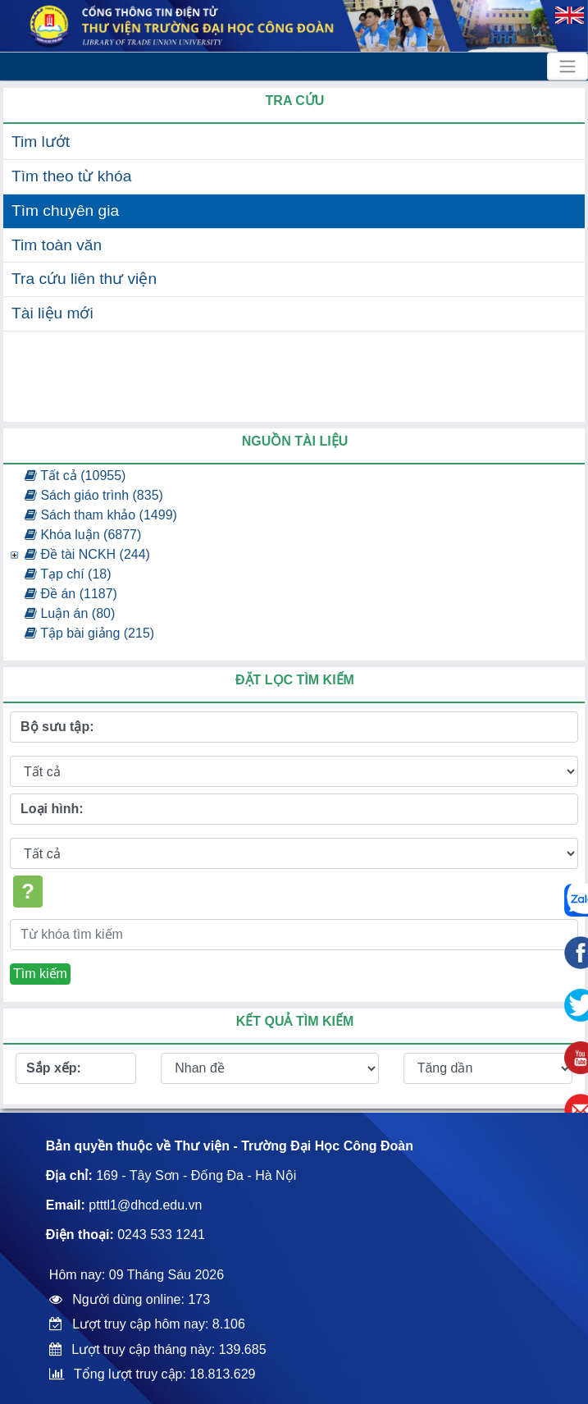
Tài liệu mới (52, 313)
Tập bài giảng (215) (89, 633)
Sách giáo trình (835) (94, 495)
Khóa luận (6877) (83, 535)
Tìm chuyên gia (65, 210)
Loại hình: (52, 809)
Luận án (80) (70, 613)
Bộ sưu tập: (57, 727)
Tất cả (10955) (75, 475)
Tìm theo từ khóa (71, 176)
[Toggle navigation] (567, 66)
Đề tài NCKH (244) (87, 554)
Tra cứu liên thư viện (84, 278)
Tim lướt (40, 141)
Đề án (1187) (71, 594)
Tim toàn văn (56, 245)
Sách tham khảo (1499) (101, 515)
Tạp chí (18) (68, 574)
